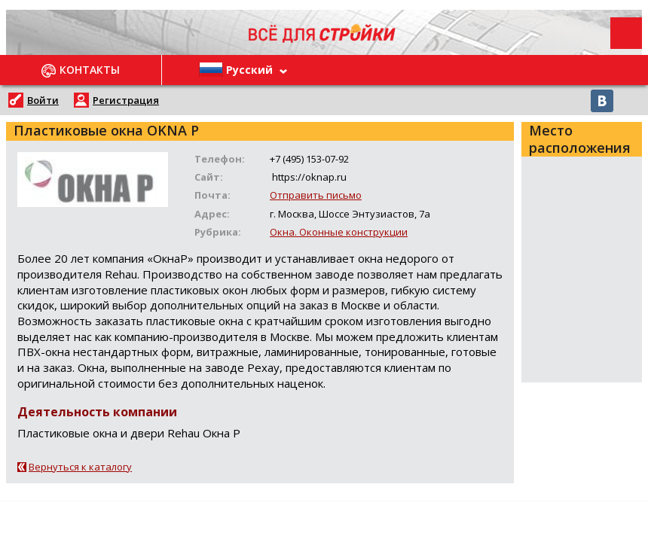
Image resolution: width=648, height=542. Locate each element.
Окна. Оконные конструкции (339, 232)
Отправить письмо (316, 195)
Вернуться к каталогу (80, 466)
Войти (43, 100)
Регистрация (126, 100)
